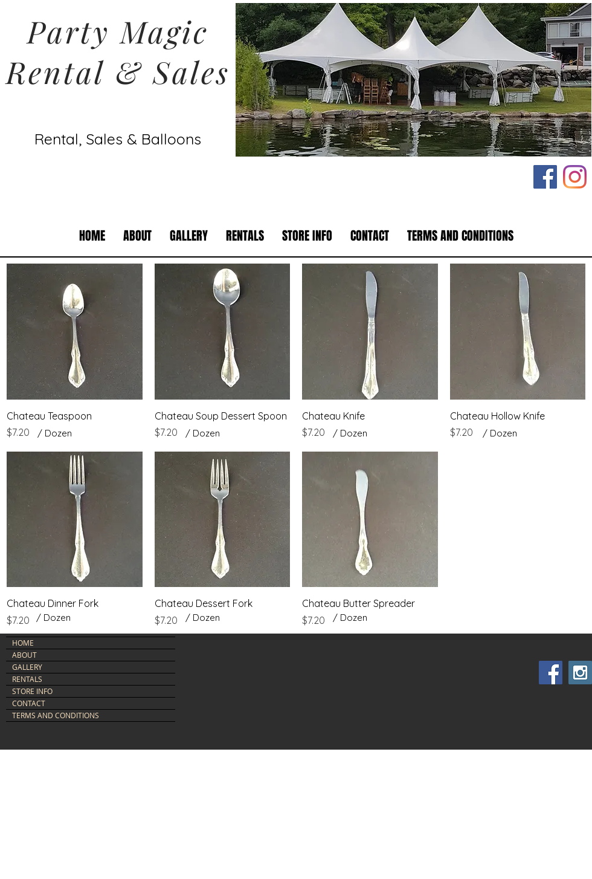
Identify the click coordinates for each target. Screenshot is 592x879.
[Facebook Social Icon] (545, 177)
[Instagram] (575, 177)
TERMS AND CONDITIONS (55, 715)
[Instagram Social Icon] (580, 672)
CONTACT (28, 703)
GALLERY (27, 667)
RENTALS (27, 679)
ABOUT (24, 655)
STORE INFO (32, 691)
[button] (245, 236)
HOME (23, 642)
